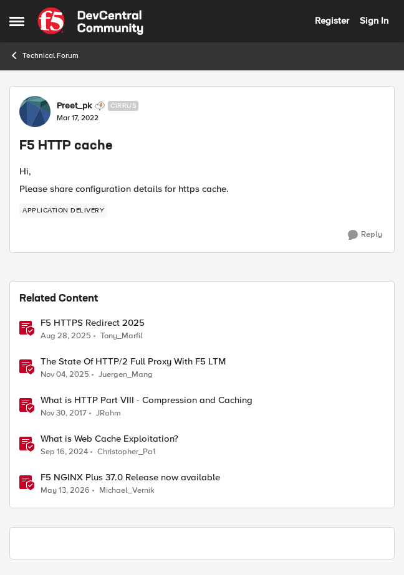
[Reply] (365, 235)
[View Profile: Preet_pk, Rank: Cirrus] (34, 111)
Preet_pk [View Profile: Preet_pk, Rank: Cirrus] (74, 106)
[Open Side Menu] (17, 21)
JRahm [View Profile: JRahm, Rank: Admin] (108, 413)
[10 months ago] (66, 336)
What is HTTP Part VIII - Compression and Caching (146, 400)
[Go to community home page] (90, 21)
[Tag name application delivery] (63, 210)
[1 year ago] (64, 452)
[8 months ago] (65, 375)
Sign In (374, 20)
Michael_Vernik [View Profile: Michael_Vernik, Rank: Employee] (127, 490)
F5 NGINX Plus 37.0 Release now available (130, 477)
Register (332, 20)
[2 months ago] (65, 491)
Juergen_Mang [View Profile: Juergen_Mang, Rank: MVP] (126, 374)
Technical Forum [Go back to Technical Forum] (44, 55)
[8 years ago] (64, 414)
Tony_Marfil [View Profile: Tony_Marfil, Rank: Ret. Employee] (121, 335)
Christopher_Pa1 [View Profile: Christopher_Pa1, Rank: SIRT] (126, 452)
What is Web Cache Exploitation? (109, 439)
